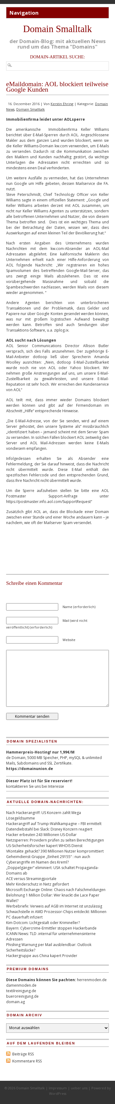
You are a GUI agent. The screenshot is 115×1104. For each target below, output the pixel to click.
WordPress (57, 1093)
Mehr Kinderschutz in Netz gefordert (37, 884)
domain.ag (15, 1001)
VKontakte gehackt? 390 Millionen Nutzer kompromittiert (55, 851)
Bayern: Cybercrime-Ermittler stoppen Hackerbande (51, 928)
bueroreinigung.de (22, 996)
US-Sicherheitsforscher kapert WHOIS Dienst (44, 845)
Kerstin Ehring (62, 103)
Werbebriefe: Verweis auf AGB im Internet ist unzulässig (54, 906)
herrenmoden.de (92, 979)
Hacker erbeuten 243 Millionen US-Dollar (41, 834)
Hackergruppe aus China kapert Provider (41, 955)
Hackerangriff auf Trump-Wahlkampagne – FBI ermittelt (54, 823)
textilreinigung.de (21, 990)
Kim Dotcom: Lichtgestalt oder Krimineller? (43, 922)
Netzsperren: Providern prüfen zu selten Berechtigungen (55, 840)
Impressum (58, 1088)
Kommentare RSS (27, 1061)
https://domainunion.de (29, 768)
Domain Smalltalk (57, 29)
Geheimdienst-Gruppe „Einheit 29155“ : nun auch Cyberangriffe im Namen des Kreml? (48, 859)
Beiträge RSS (23, 1054)
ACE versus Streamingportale (31, 878)
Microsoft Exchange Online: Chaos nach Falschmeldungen (55, 889)
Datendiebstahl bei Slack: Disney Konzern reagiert (49, 829)
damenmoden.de (21, 985)
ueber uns (79, 1088)
